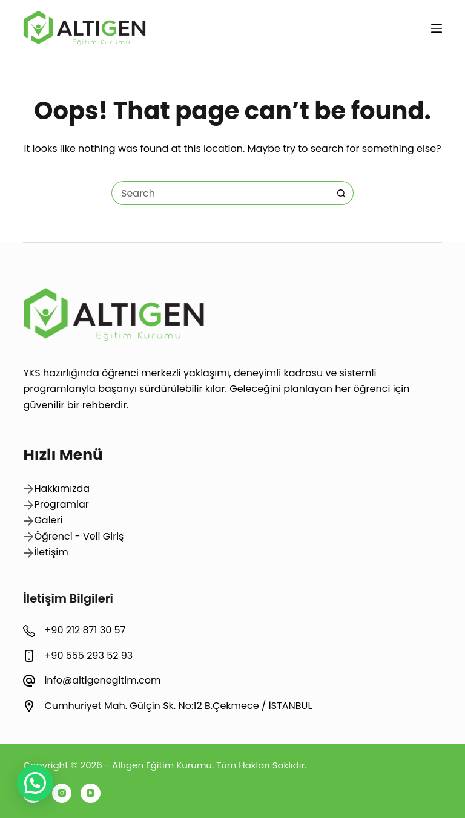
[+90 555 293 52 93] (29, 656)
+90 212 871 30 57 (84, 630)
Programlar (61, 504)
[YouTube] (91, 793)
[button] (35, 783)
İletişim (51, 552)
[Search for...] (220, 193)
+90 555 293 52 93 (88, 656)
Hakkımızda (62, 489)
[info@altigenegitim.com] (29, 681)
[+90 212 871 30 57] (29, 631)
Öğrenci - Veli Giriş (79, 536)
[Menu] (436, 28)
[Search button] (341, 193)
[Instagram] (62, 793)
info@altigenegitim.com (102, 680)
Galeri (48, 520)
